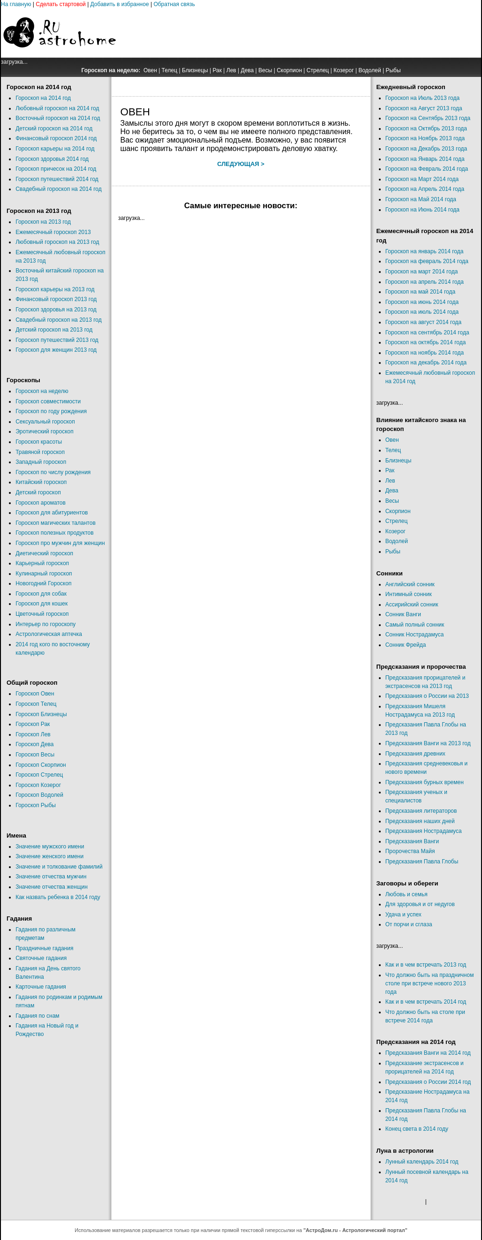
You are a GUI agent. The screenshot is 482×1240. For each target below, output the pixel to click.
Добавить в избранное (119, 4)
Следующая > (240, 163)
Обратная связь (174, 4)
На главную (16, 4)
